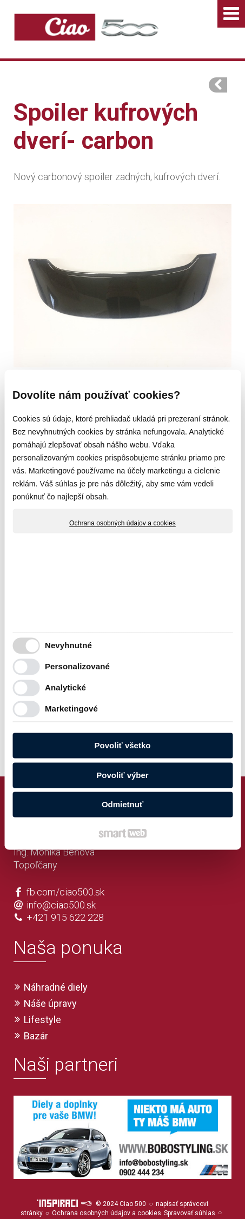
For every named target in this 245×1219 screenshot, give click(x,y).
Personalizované (77, 666)
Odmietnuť (122, 804)
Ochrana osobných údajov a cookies (122, 523)
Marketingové (71, 708)
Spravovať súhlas (189, 1193)
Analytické (65, 687)
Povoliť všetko (123, 745)
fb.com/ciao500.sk (65, 872)
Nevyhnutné (68, 645)
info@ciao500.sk (61, 885)
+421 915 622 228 (65, 898)
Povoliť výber (122, 775)
